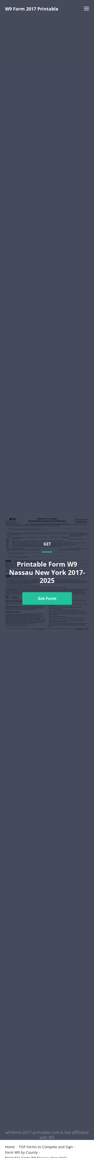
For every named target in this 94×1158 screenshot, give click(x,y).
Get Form (47, 598)
